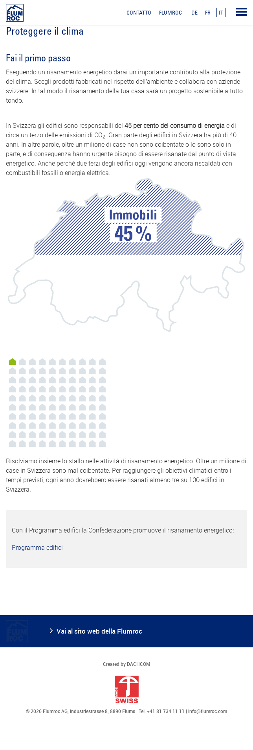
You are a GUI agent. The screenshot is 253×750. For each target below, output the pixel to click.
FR (208, 12)
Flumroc (170, 12)
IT (221, 12)
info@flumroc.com (207, 711)
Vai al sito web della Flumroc (99, 631)
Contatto (138, 12)
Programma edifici (37, 547)
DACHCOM (138, 664)
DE (194, 12)
